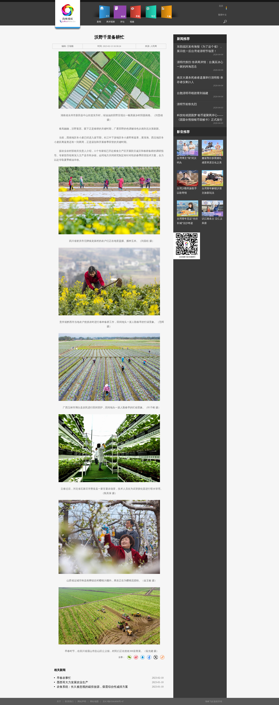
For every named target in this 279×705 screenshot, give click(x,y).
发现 (135, 12)
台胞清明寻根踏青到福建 (192, 93)
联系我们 (69, 701)
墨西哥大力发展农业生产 (72, 682)
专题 (166, 12)
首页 (104, 12)
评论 (122, 21)
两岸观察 (110, 21)
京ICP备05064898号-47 (113, 701)
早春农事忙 (64, 677)
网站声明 (82, 701)
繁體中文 (222, 15)
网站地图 (94, 701)
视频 (132, 21)
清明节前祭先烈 (187, 104)
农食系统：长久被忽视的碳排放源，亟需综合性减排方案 (92, 686)
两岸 (120, 12)
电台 (151, 12)
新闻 (99, 21)
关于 (59, 701)
